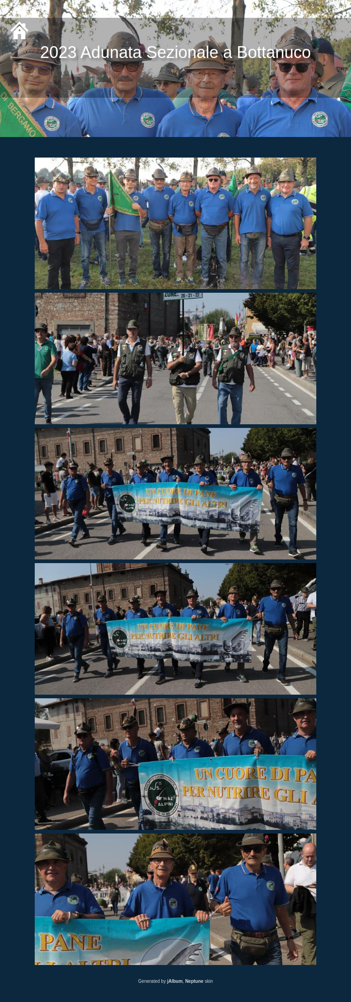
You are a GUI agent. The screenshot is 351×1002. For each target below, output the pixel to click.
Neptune (194, 981)
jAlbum (175, 981)
